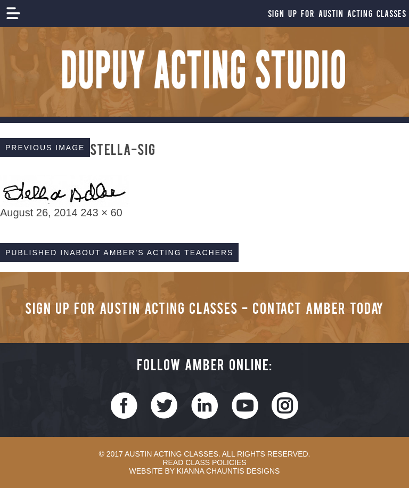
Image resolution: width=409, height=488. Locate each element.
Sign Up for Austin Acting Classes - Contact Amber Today (204, 307)
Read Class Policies (204, 462)
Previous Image (45, 147)
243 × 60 (101, 212)
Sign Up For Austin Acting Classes (337, 14)
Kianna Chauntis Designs (228, 471)
